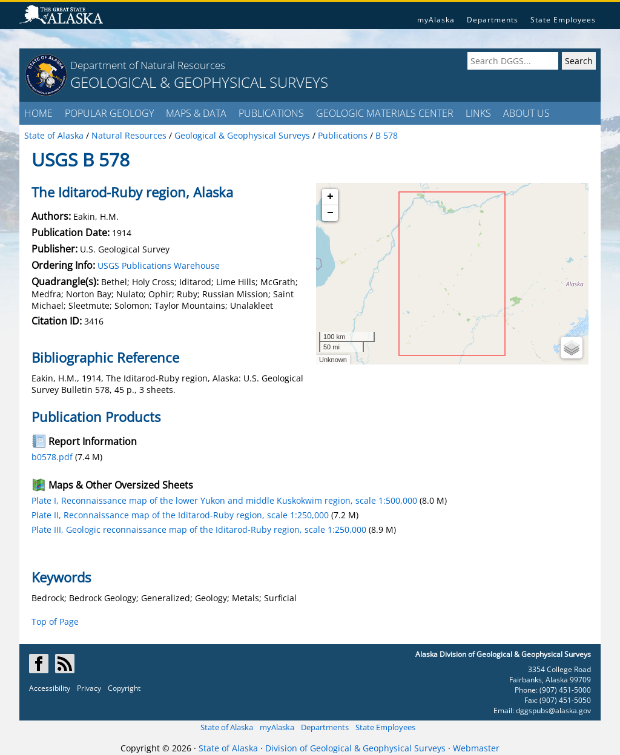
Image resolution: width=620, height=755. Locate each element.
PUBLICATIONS (271, 113)
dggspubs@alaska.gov (553, 710)
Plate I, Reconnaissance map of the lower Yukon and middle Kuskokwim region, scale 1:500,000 (224, 500)
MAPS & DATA (196, 113)
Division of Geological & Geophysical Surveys (355, 748)
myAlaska (436, 20)
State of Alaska (226, 727)
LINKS (478, 113)
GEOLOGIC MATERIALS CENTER (384, 113)
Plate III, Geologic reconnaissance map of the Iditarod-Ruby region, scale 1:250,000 (198, 529)
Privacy (89, 688)
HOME (38, 113)
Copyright (124, 688)
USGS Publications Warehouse (158, 265)
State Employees (563, 20)
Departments (492, 20)
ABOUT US (526, 113)
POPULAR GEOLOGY (109, 113)
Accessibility (49, 688)
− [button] (330, 213)
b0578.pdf (52, 457)
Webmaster (476, 748)
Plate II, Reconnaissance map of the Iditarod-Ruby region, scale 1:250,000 (180, 515)
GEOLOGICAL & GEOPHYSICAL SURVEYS (199, 82)
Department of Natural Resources (147, 65)
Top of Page (55, 621)
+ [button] (330, 197)
